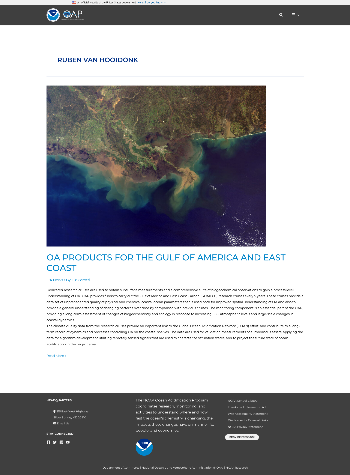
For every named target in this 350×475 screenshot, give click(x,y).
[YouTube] (68, 442)
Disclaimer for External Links (246, 422)
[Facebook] (48, 442)
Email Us (62, 423)
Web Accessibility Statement (246, 415)
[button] (283, 15)
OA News (55, 280)
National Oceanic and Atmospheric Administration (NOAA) (183, 467)
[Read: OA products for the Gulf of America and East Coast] (156, 166)
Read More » (56, 355)
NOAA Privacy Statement (243, 430)
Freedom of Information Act (245, 408)
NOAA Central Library (240, 401)
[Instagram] (61, 442)
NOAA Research (237, 467)
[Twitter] (55, 442)
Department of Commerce (121, 467)
